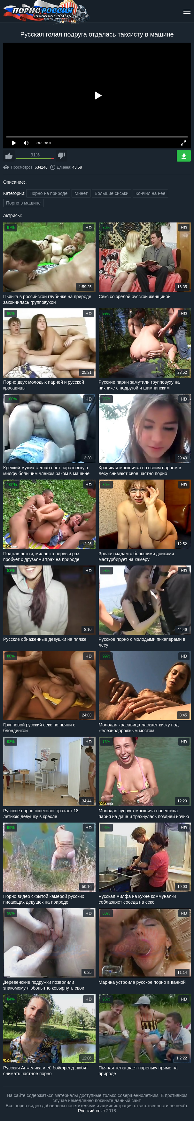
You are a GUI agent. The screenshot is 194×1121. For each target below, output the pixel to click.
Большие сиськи (111, 193)
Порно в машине (23, 202)
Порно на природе (48, 193)
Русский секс (91, 1110)
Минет (81, 193)
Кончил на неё (151, 193)
